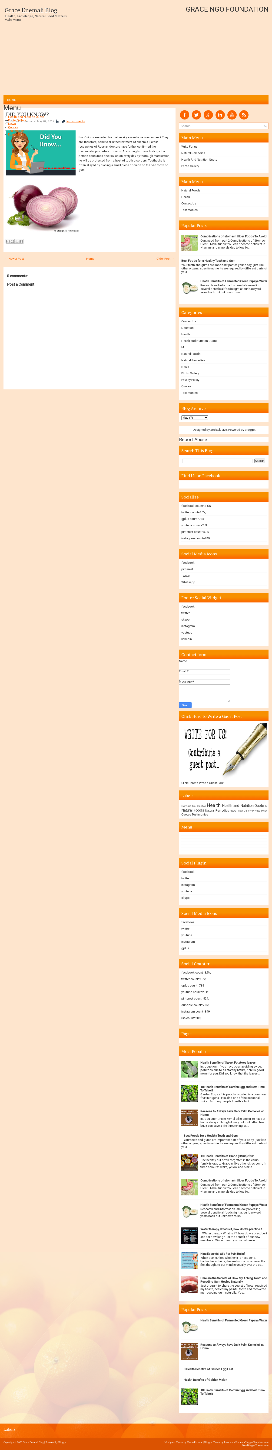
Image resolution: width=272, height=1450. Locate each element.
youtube (186, 632)
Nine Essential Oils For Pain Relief (222, 1254)
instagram (188, 626)
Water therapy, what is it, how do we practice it (231, 1229)
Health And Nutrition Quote (26, 117)
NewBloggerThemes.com (255, 1445)
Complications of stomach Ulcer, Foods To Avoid (233, 236)
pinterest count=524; (195, 532)
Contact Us (188, 203)
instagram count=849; (195, 538)
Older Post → (165, 258)
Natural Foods (190, 190)
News (12, 124)
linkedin (186, 639)
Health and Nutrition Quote (199, 341)
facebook (188, 562)
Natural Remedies (193, 153)
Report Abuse (193, 439)
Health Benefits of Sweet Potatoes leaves (227, 1062)
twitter (185, 613)
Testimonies (16, 131)
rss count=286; (191, 1018)
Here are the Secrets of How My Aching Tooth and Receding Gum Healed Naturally (233, 1279)
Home (11, 100)
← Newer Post (14, 258)
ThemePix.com (194, 1442)
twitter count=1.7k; (193, 512)
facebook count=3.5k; (196, 506)
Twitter (185, 575)
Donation (187, 328)
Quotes (13, 127)
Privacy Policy (17, 134)
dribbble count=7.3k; (195, 1005)
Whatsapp (188, 582)
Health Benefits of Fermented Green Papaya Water (233, 281)
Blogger (250, 429)
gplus (185, 948)
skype (185, 619)
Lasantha (228, 1442)
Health (185, 197)
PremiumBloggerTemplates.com (252, 1442)
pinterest (187, 569)
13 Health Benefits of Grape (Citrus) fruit (227, 1156)
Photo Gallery (17, 120)
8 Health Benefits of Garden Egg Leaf (208, 1369)
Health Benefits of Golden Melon (205, 1380)
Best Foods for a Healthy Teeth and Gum (208, 260)
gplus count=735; (193, 519)
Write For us (189, 146)
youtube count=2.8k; (195, 525)
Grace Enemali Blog (31, 10)
